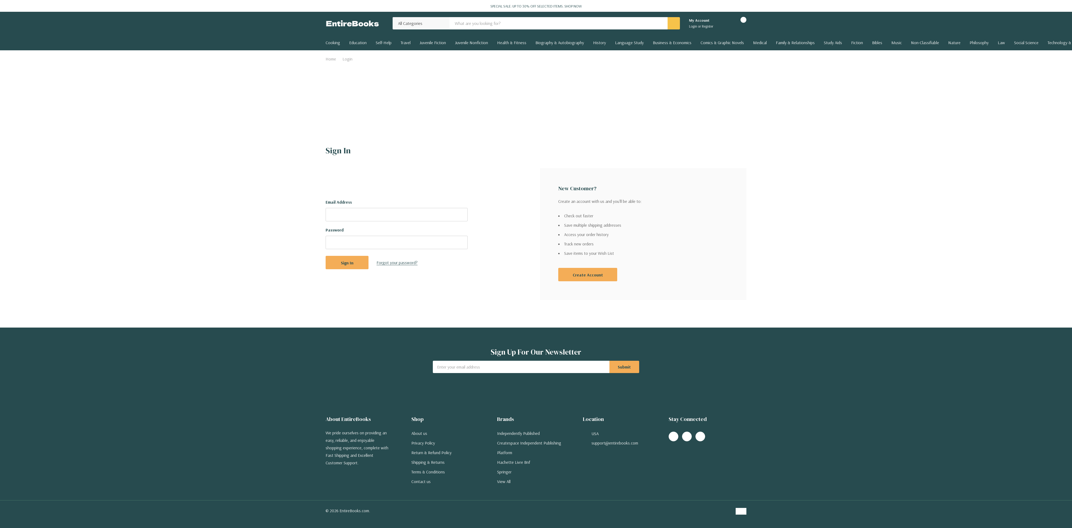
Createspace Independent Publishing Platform (529, 447)
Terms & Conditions (428, 471)
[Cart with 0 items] (738, 23)
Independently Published (518, 433)
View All (504, 481)
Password (335, 230)
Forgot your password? (397, 262)
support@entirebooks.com (614, 443)
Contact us (421, 481)
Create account (588, 275)
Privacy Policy (423, 443)
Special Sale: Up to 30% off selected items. (536, 6)
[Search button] (674, 23)
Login (693, 26)
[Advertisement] (536, 103)
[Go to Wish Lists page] (724, 23)
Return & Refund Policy (431, 452)
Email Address (339, 202)
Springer (504, 471)
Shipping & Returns (428, 462)
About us (419, 433)
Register (707, 26)
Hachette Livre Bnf (513, 462)
